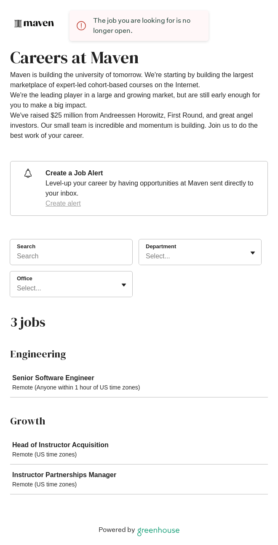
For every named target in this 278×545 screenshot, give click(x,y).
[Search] (71, 257)
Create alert (63, 203)
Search (26, 246)
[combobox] (146, 256)
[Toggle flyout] (253, 253)
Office (24, 278)
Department (161, 246)
